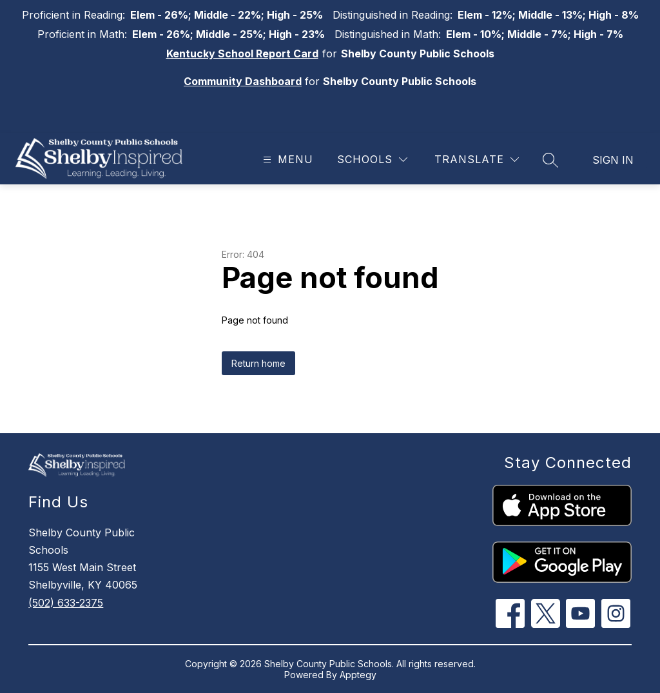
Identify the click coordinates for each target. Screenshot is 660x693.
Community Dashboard (243, 81)
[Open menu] (286, 159)
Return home (258, 363)
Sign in (613, 159)
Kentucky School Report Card (242, 53)
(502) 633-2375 (65, 602)
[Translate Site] (476, 159)
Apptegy (358, 674)
